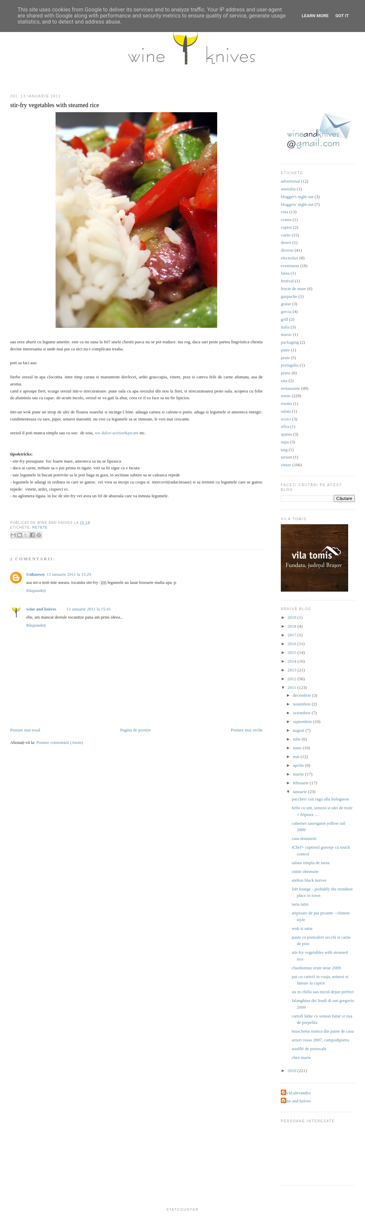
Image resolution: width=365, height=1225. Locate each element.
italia (285, 326)
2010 (292, 1070)
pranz (286, 372)
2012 (292, 678)
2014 (292, 661)
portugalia (290, 365)
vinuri (286, 464)
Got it (342, 15)
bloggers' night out (297, 204)
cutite (286, 235)
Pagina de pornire (135, 729)
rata (284, 380)
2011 (292, 687)
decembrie (302, 695)
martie (299, 774)
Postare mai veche (247, 729)
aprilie (299, 765)
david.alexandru (296, 1092)
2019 (292, 617)
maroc (286, 334)
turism (286, 457)
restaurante (290, 388)
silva (285, 426)
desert (286, 242)
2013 (292, 669)
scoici (286, 418)
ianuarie (300, 791)
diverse (287, 250)
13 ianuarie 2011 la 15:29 (68, 574)
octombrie (302, 712)
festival (287, 280)
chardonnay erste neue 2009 (316, 967)
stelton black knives (309, 880)
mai (297, 756)
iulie (297, 739)
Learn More (315, 15)
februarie (301, 782)
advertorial (290, 181)
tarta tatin (300, 904)
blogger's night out (297, 196)
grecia (286, 311)
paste (285, 349)
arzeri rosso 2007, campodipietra (320, 1039)
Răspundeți (36, 590)
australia (288, 188)
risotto (286, 403)
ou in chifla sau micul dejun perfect (323, 991)
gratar (286, 303)
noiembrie (302, 703)
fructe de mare (293, 288)
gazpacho (289, 296)
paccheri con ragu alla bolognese (320, 799)
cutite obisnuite (305, 871)
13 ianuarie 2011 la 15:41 (88, 608)
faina (285, 273)
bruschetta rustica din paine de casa (323, 1031)
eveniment (290, 265)
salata (286, 411)
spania (286, 434)
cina (284, 211)
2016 (292, 643)
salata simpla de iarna (310, 862)
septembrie (303, 721)
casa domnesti (304, 838)
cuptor (286, 227)
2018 (292, 626)
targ (284, 449)
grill (284, 319)
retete (40, 527)
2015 (292, 652)
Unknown (35, 574)
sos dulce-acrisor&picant (116, 432)
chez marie (301, 1057)
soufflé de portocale (309, 1048)
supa (285, 441)
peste (285, 357)
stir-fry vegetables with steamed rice (54, 105)
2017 (292, 634)
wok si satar (302, 928)
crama (286, 219)
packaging (290, 342)
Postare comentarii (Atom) (59, 742)
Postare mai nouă (25, 729)
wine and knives (41, 608)
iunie (298, 747)
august (299, 730)
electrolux (289, 257)
